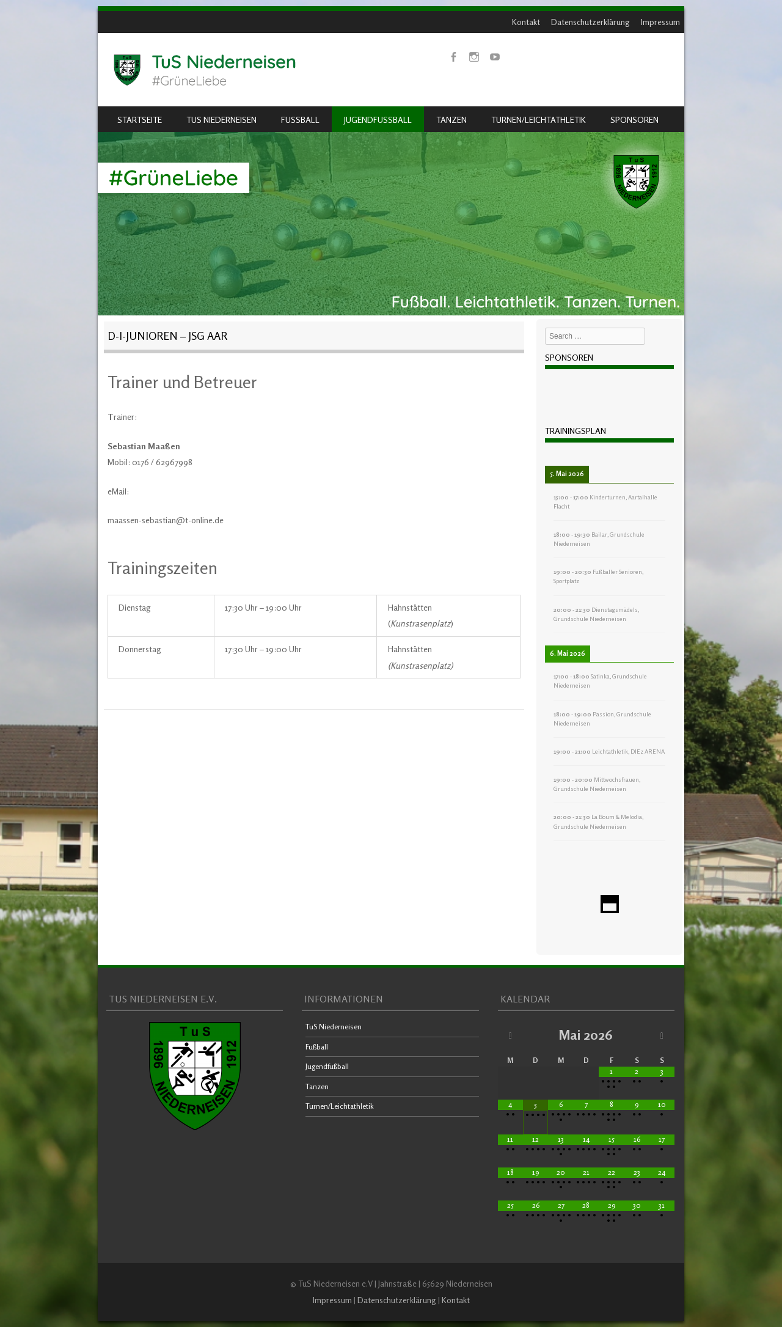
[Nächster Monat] (661, 1035)
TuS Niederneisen (221, 119)
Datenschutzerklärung (590, 22)
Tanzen (451, 119)
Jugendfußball (378, 119)
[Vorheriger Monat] (510, 1035)
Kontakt (526, 22)
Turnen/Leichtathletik (538, 119)
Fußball (300, 119)
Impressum (660, 22)
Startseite (139, 119)
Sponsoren (634, 119)
